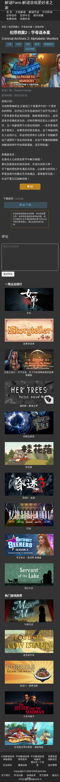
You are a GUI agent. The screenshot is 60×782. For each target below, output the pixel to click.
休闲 (18, 44)
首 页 (9, 12)
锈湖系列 (22, 759)
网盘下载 (26, 204)
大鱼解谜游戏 (7, 756)
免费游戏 (11, 18)
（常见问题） (19, 199)
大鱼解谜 (20, 12)
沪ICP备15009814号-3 (30, 779)
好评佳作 (11, 15)
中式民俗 (47, 12)
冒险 (28, 44)
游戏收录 (31, 775)
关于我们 (5, 775)
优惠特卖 (25, 18)
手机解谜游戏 (22, 756)
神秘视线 (7, 759)
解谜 (37, 44)
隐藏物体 (48, 44)
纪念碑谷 (7, 765)
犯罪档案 (30, 49)
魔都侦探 (22, 765)
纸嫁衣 (37, 759)
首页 (4, 26)
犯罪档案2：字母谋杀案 (20, 26)
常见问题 (18, 775)
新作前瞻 (38, 15)
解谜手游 (34, 12)
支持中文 (25, 15)
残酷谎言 (52, 759)
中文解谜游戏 (37, 756)
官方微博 (43, 775)
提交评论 (8, 274)
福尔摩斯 (52, 765)
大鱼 (9, 44)
